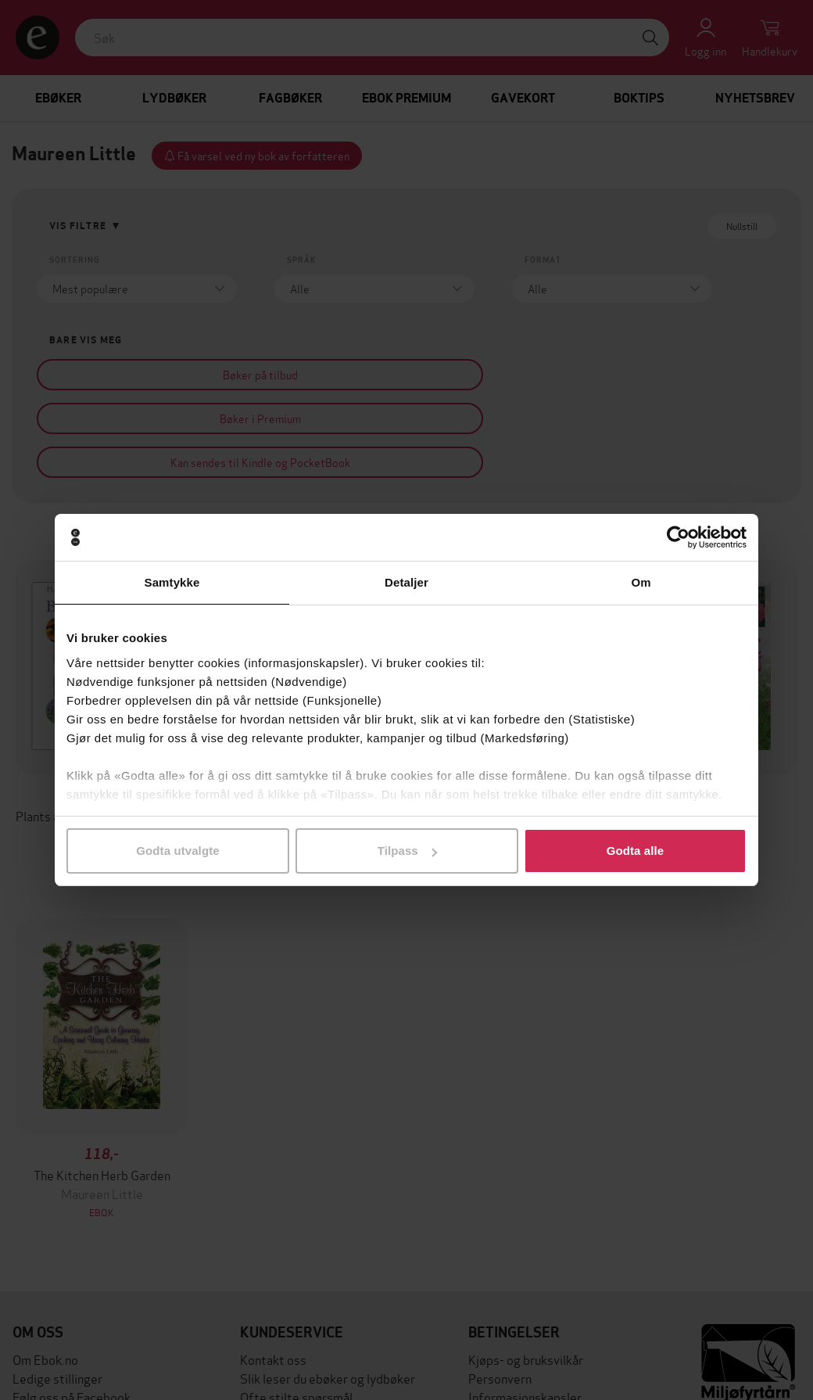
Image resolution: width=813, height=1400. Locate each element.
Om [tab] (640, 582)
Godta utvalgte (177, 850)
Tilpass (407, 850)
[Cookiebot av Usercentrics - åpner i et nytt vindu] (678, 537)
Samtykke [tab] (172, 582)
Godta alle (635, 850)
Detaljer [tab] (406, 582)
